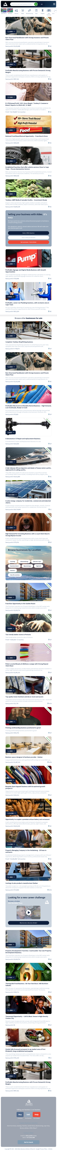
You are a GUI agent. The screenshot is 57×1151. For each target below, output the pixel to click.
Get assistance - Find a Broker (28, 242)
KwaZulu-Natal (14, 566)
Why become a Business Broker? (28, 923)
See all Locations (15, 575)
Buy (20, 1114)
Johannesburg (24, 561)
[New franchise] (49, 10)
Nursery (22, 1128)
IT (36, 1128)
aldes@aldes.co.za (30, 1135)
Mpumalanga (27, 566)
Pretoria (12, 570)
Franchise (24, 1126)
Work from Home (11, 1126)
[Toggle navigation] (54, 4)
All (42, 4)
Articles (50, 1149)
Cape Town (47, 1126)
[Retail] (23, 10)
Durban (26, 1128)
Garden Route (31, 1126)
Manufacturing (39, 1126)
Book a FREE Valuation (28, 233)
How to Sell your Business (28, 237)
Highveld (38, 566)
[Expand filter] (56, 10)
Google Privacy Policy (41, 1149)
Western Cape (37, 561)
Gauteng (12, 561)
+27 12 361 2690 (30, 1137)
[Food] (36, 10)
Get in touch (28, 1142)
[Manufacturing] (29, 10)
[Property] (42, 10)
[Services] (16, 10)
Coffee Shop (32, 1128)
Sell (28, 1114)
